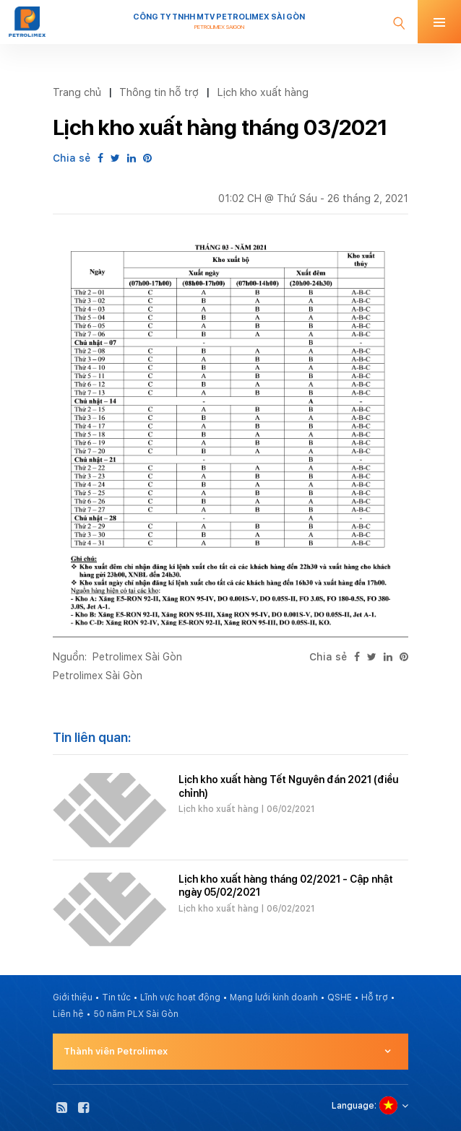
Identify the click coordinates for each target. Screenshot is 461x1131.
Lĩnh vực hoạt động (180, 997)
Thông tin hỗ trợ (159, 92)
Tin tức (116, 997)
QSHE (339, 997)
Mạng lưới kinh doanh (274, 997)
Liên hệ (68, 1014)
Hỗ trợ (374, 997)
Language (353, 1106)
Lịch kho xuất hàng (263, 92)
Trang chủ (77, 92)
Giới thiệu (72, 997)
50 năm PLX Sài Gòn (135, 1014)
